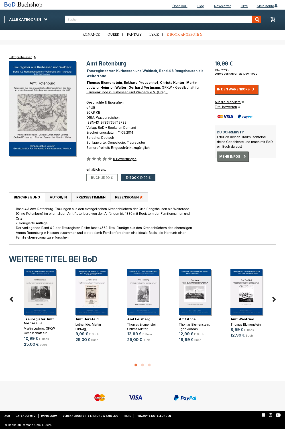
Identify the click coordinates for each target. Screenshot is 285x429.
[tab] (27, 197)
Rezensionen (129, 197)
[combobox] (163, 19)
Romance (91, 35)
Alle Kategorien (28, 19)
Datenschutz (26, 415)
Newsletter (222, 6)
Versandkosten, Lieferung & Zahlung (90, 415)
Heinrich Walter (113, 87)
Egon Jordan (188, 329)
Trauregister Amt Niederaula (39, 321)
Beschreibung (27, 197)
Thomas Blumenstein (104, 82)
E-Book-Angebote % (185, 35)
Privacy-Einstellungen (153, 415)
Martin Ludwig (34, 328)
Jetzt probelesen (20, 57)
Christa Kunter (172, 82)
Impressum (49, 415)
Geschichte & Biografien (105, 102)
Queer (113, 35)
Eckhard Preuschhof (141, 82)
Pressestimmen (91, 197)
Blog (200, 6)
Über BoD (179, 6)
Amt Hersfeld (87, 319)
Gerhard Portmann (144, 87)
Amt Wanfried (242, 319)
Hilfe (244, 6)
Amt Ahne (187, 319)
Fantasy (134, 35)
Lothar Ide (82, 324)
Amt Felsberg (139, 319)
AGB (7, 415)
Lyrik (154, 35)
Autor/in (58, 197)
